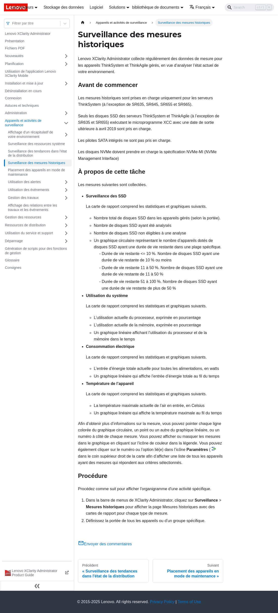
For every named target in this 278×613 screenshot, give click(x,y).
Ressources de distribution (25, 225)
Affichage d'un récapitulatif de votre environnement (30, 134)
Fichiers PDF (15, 48)
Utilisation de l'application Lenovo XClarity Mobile (30, 73)
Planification (14, 64)
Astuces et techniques (22, 105)
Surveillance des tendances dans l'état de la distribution (37, 153)
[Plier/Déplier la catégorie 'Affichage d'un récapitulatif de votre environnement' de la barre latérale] (66, 134)
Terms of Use (189, 602)
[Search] (249, 7)
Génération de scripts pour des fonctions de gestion (36, 251)
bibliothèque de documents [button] (155, 7)
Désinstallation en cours (23, 91)
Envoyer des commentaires (105, 544)
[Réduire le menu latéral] (37, 586)
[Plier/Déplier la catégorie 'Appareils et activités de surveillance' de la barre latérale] (66, 123)
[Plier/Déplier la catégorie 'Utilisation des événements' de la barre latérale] (66, 190)
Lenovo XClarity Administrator (27, 34)
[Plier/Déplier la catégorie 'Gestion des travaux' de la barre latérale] (66, 198)
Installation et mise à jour (24, 83)
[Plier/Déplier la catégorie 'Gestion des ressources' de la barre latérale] (66, 217)
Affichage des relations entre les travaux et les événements (32, 207)
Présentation (14, 41)
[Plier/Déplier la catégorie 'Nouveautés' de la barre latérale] (66, 56)
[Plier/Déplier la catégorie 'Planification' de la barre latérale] (66, 64)
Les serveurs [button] (22, 7)
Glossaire (12, 260)
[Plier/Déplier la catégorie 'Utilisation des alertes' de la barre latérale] (66, 182)
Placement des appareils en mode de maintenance (36, 172)
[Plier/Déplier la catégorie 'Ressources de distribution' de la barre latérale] (66, 225)
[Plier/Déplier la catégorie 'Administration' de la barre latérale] (66, 113)
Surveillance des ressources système (36, 144)
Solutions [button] (117, 7)
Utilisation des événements (28, 190)
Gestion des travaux (23, 198)
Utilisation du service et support (29, 233)
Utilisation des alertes (24, 182)
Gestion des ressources (23, 217)
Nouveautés (14, 56)
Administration (16, 113)
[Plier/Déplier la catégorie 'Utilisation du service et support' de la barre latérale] (66, 233)
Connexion (13, 98)
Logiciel (96, 7)
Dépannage (14, 241)
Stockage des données (63, 7)
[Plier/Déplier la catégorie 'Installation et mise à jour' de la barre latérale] (66, 83)
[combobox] (12, 23)
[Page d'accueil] (82, 22)
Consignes (13, 268)
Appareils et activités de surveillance (23, 123)
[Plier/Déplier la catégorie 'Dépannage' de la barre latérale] (66, 241)
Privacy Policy (162, 602)
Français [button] (200, 7)
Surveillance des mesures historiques (36, 163)
